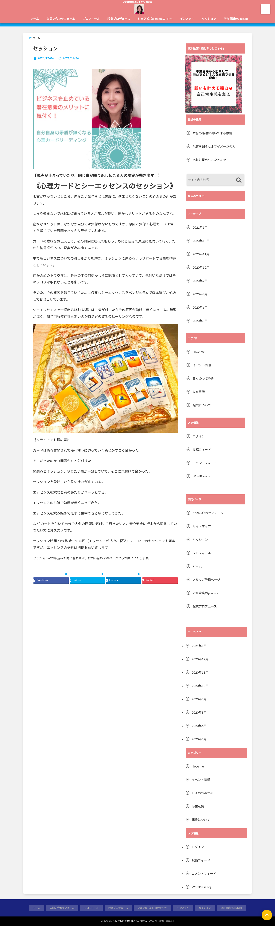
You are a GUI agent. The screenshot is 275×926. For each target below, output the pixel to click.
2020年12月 (201, 241)
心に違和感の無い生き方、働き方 (130, 920)
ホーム (34, 18)
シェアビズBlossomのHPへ (155, 18)
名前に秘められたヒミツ (209, 160)
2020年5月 (200, 321)
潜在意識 (199, 392)
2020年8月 (200, 294)
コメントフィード (205, 463)
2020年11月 (201, 254)
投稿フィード (202, 449)
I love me (199, 352)
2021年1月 (200, 227)
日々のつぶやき (203, 378)
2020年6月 (200, 307)
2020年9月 (200, 281)
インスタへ (187, 18)
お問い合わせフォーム (61, 18)
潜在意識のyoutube (236, 18)
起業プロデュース (118, 18)
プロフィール (91, 18)
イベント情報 (202, 365)
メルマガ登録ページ (206, 579)
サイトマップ (202, 526)
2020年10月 (201, 267)
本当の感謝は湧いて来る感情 (212, 133)
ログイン (199, 436)
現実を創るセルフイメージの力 (214, 146)
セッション (209, 18)
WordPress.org (202, 476)
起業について (202, 405)
